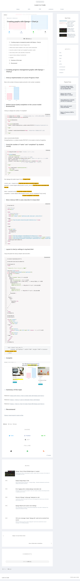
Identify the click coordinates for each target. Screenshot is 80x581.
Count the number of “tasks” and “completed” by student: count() (23, 50)
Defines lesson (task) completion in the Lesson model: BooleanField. (23, 47)
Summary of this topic (16, 60)
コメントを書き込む (27, 563)
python (60, 64)
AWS (60, 52)
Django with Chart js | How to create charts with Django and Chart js (27, 396)
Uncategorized (62, 69)
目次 (27, 38)
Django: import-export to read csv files (13, 416)
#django (15, 424)
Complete (12, 58)
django (5, 424)
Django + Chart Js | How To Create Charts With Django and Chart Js (27, 404)
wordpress (61, 72)
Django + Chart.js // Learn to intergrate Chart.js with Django (25, 400)
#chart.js (10, 424)
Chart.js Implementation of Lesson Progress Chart (20, 45)
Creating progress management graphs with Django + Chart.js (26, 42)
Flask (60, 58)
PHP (60, 61)
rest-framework (62, 66)
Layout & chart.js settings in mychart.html (18, 55)
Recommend (14, 64)
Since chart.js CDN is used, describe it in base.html (20, 52)
